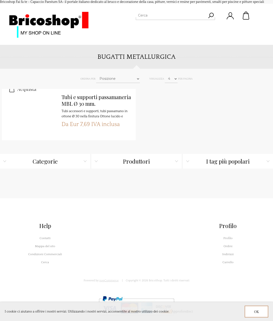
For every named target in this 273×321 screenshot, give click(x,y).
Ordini (227, 246)
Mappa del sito (45, 246)
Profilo (228, 238)
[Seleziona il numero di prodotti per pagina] (171, 79)
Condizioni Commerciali (45, 254)
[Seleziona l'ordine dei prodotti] (118, 79)
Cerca (45, 262)
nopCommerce (109, 280)
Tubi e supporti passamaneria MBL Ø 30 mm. (96, 100)
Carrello (246, 15)
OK (256, 311)
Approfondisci (182, 311)
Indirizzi (228, 254)
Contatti (45, 238)
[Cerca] (171, 15)
